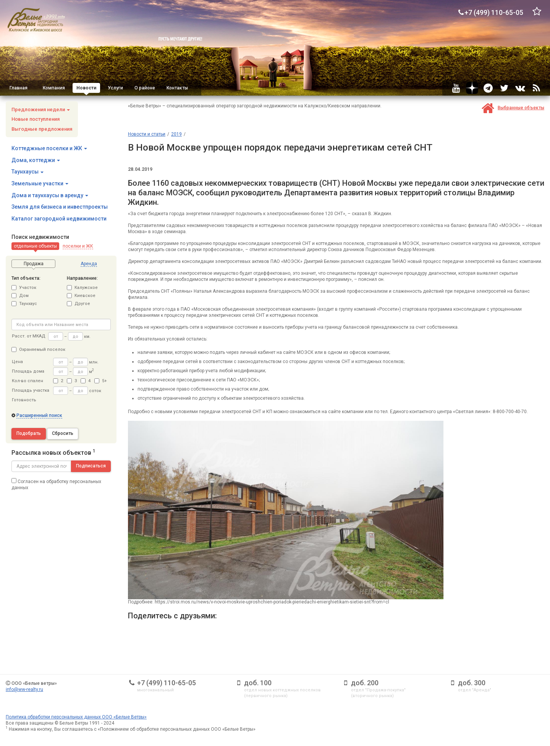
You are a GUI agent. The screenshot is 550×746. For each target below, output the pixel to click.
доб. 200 (365, 683)
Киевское (81, 295)
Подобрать (28, 433)
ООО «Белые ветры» (34, 683)
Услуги (115, 88)
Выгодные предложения (41, 129)
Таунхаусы (27, 172)
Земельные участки (39, 183)
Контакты (177, 88)
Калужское (82, 287)
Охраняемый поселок (38, 349)
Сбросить (62, 433)
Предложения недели (40, 109)
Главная (19, 88)
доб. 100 (258, 683)
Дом (20, 295)
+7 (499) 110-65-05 (166, 683)
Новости (86, 88)
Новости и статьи (146, 134)
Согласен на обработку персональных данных (56, 484)
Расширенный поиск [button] (39, 415)
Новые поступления (35, 119)
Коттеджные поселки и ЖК (49, 148)
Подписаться (91, 466)
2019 (176, 134)
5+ (100, 380)
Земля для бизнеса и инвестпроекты (59, 207)
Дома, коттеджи (35, 160)
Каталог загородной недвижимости (59, 219)
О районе (144, 88)
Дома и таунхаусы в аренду (49, 195)
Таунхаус (24, 303)
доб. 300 (471, 683)
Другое (78, 303)
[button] (35, 246)
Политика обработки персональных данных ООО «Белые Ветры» (76, 717)
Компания (54, 88)
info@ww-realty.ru (24, 689)
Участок (23, 287)
